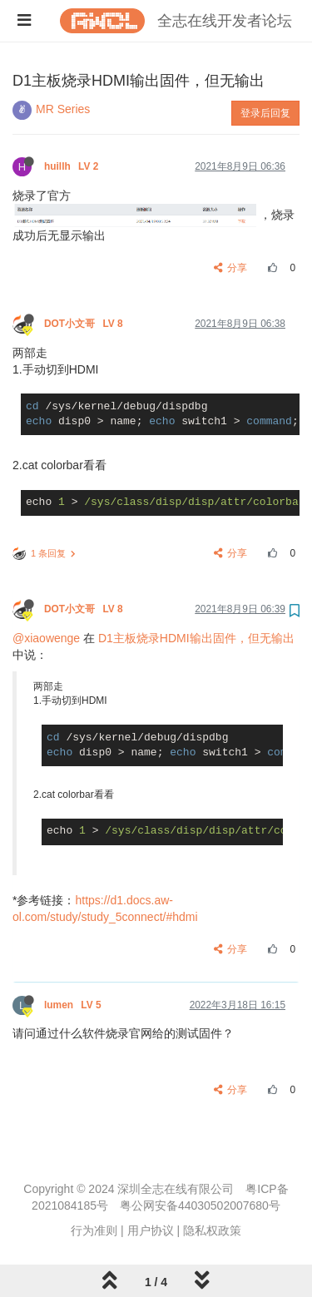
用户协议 (150, 1230)
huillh (73, 166)
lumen (74, 1005)
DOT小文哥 (85, 323)
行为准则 (94, 1230)
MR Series (63, 109)
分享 (231, 268)
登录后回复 (265, 113)
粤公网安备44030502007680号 (200, 1205)
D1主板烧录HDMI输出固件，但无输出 (196, 638)
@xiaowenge (46, 638)
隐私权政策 (212, 1230)
